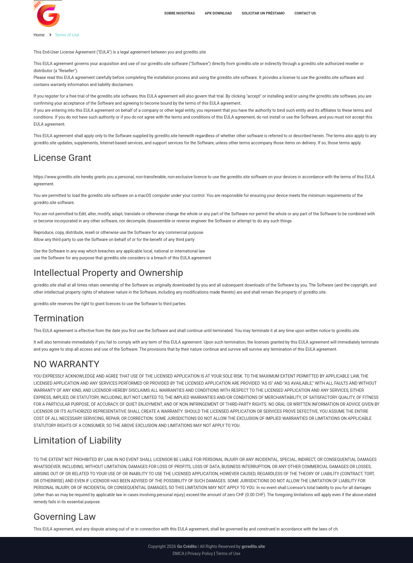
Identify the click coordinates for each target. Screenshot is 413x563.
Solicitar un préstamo (263, 13)
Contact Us (305, 13)
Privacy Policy (200, 553)
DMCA (178, 553)
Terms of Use (228, 553)
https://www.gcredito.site (57, 176)
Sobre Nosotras (179, 13)
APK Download (218, 13)
